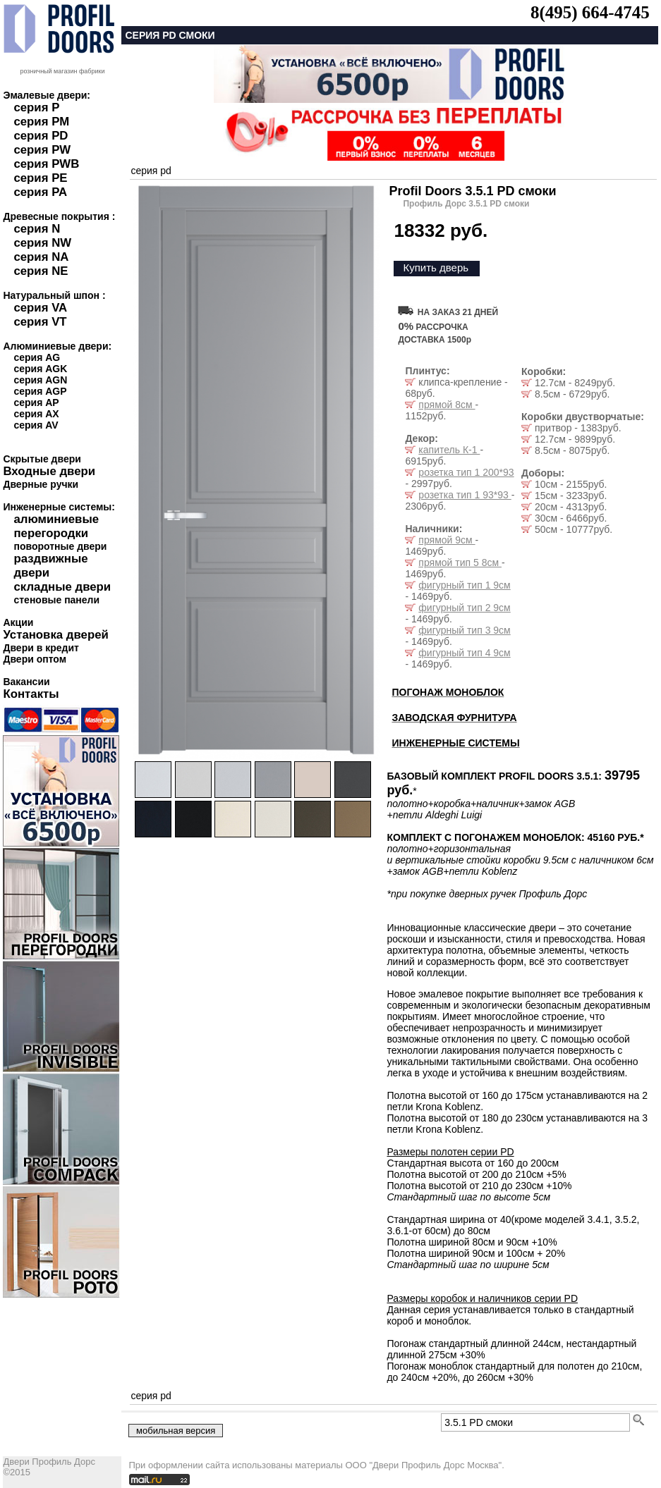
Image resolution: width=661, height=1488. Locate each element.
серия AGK (40, 368)
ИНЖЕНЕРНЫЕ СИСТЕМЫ (455, 743)
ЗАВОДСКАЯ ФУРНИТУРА (454, 717)
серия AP (36, 402)
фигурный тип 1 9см (464, 585)
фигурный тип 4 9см (464, 652)
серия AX (36, 413)
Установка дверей (55, 634)
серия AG (36, 357)
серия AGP (39, 391)
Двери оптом (34, 659)
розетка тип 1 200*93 (466, 472)
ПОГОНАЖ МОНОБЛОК (448, 692)
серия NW (42, 243)
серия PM (41, 121)
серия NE (40, 271)
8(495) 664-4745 (590, 12)
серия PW (42, 149)
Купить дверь (435, 267)
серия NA (40, 257)
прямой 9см (446, 540)
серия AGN (40, 380)
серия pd (151, 170)
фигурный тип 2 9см (464, 607)
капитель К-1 (449, 449)
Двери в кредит (40, 647)
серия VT (39, 321)
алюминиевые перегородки (56, 526)
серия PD (40, 135)
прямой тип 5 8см (460, 562)
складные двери (62, 587)
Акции (18, 622)
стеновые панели (56, 599)
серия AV (35, 425)
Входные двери (49, 471)
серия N (36, 228)
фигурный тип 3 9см (464, 630)
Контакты (31, 694)
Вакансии (26, 681)
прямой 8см (446, 404)
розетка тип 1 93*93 (464, 494)
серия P (36, 107)
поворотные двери (60, 546)
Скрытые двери (41, 459)
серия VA (40, 307)
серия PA (40, 192)
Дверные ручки (40, 484)
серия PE (40, 178)
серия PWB (46, 164)
